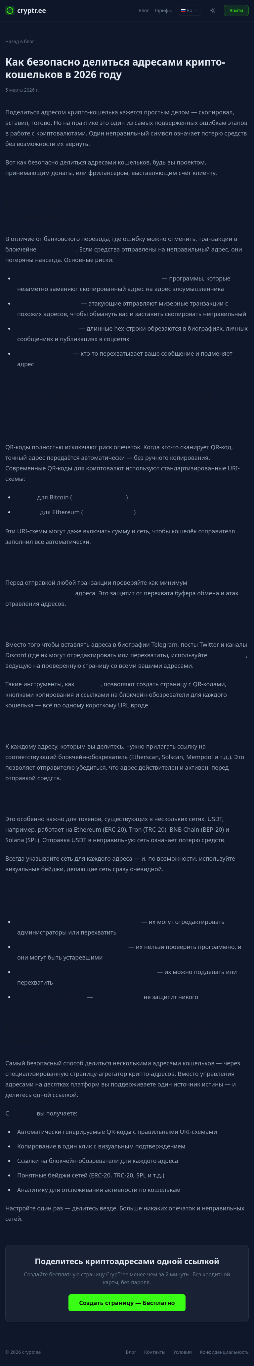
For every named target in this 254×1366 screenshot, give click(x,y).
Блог (144, 10)
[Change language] (189, 10)
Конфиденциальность (224, 1352)
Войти (236, 10)
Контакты (154, 1352)
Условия (182, 1352)
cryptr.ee (25, 10)
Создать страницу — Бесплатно (127, 1303)
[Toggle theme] (213, 10)
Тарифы (163, 10)
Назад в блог (19, 41)
